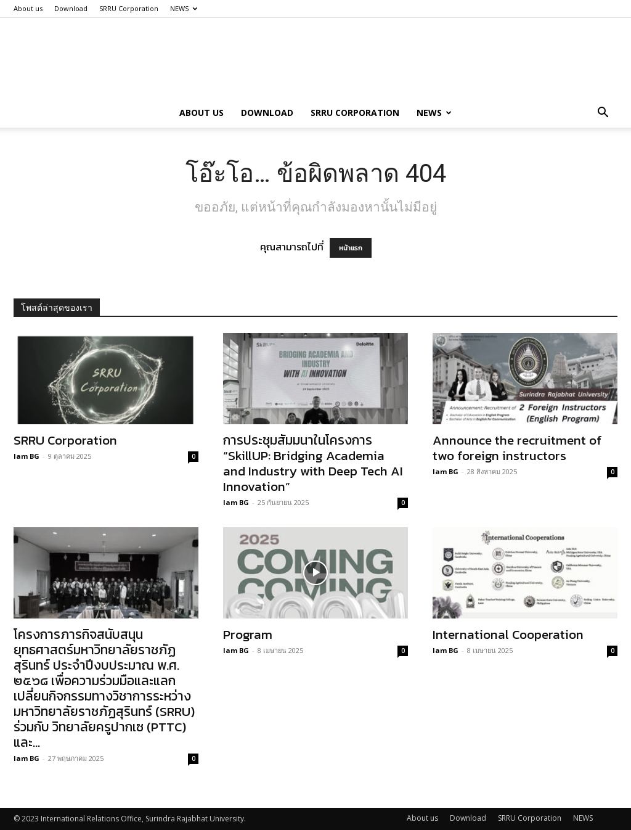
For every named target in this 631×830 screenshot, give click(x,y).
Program (247, 634)
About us (28, 8)
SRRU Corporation (128, 8)
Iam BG (26, 456)
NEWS (183, 8)
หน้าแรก (350, 248)
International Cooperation (508, 634)
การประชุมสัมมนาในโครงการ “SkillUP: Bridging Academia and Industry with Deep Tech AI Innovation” (313, 463)
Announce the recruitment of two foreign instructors (517, 447)
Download (71, 8)
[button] (602, 113)
